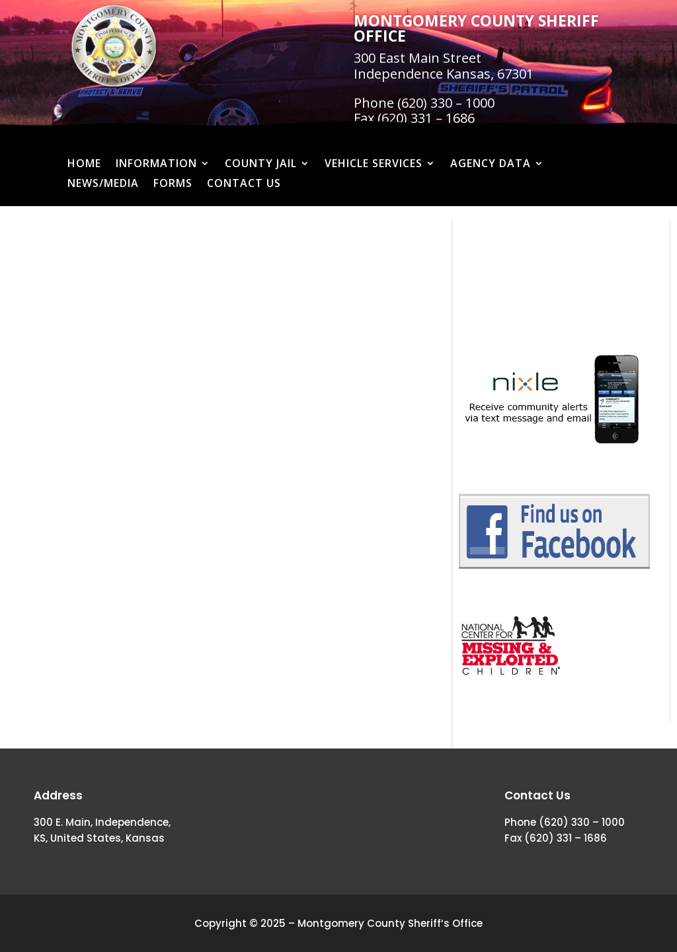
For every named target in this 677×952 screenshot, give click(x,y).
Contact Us (244, 184)
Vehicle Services (373, 164)
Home (84, 164)
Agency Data (490, 164)
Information (156, 164)
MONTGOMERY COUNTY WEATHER (554, 268)
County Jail (261, 164)
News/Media (103, 184)
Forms (172, 184)
